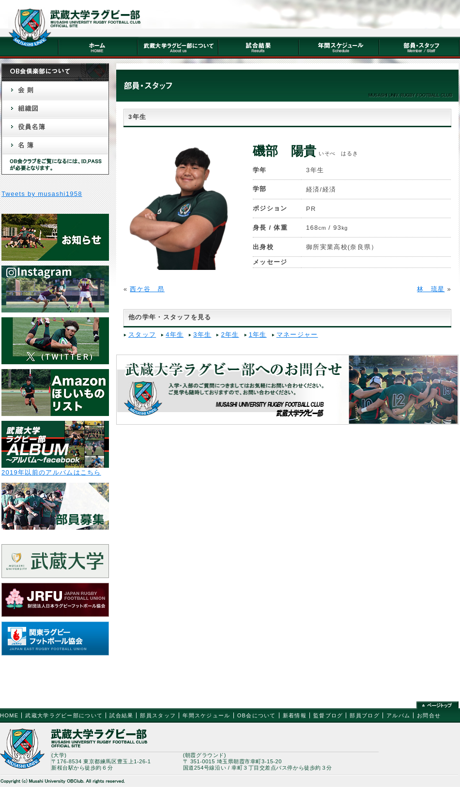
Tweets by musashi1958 (41, 193)
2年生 (230, 334)
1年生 (258, 334)
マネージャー (297, 334)
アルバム (398, 715)
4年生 (175, 334)
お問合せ (429, 715)
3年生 (202, 334)
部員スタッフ (158, 715)
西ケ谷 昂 (147, 289)
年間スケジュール (206, 715)
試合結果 (121, 715)
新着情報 (295, 715)
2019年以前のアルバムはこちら (51, 472)
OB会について (256, 715)
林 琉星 (431, 289)
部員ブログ (365, 715)
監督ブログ (328, 715)
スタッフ (142, 334)
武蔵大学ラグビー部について (64, 715)
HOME (9, 715)
